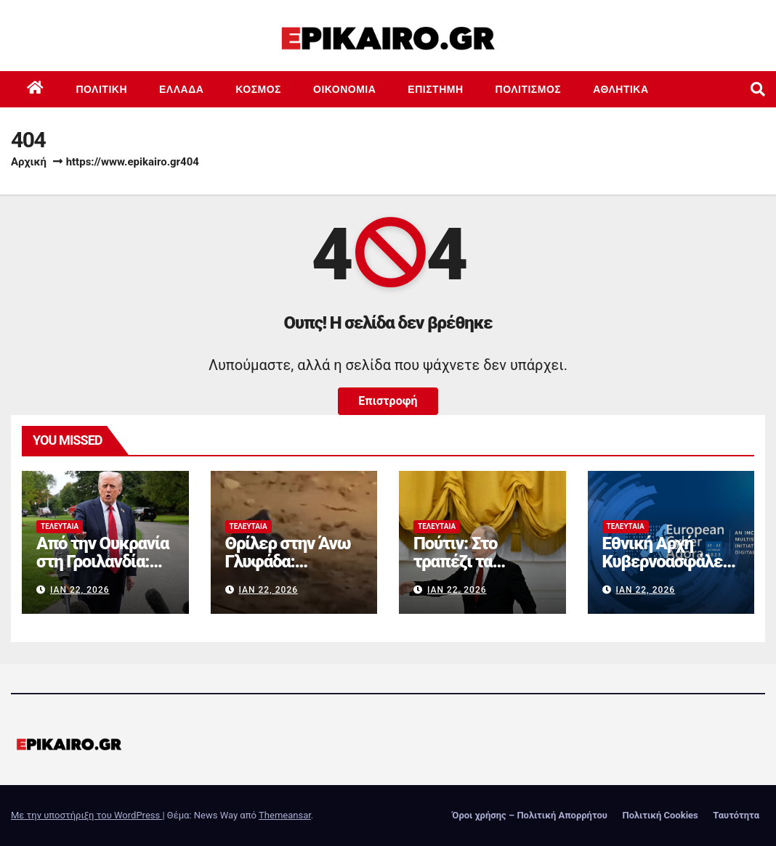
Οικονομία (344, 89)
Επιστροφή (387, 401)
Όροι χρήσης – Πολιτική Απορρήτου (529, 815)
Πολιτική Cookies (660, 815)
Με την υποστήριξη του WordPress (86, 815)
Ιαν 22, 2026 (80, 590)
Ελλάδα (181, 89)
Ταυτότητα (736, 815)
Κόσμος (258, 89)
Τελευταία (59, 526)
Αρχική (29, 161)
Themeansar (285, 815)
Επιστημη (435, 89)
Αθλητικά (620, 89)
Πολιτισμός (529, 89)
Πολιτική (102, 89)
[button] (758, 89)
